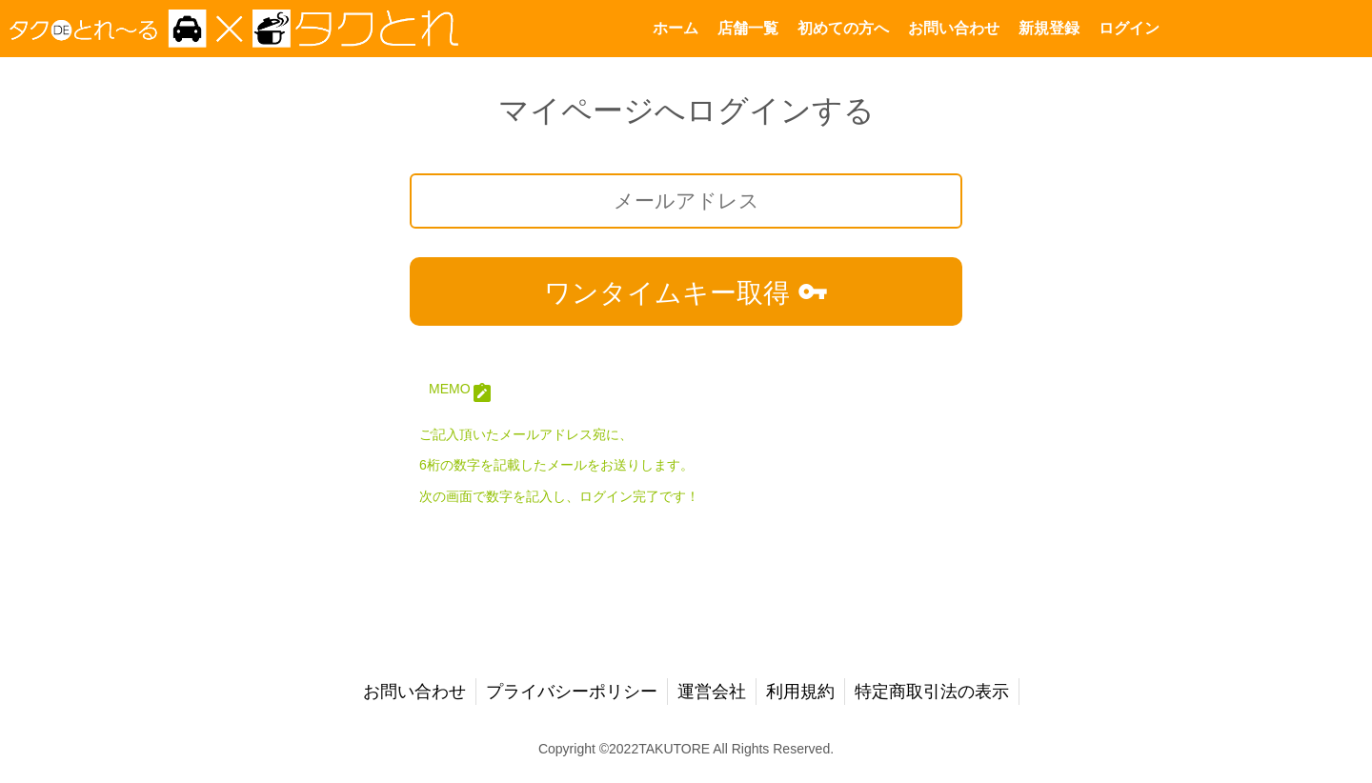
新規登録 (1049, 28)
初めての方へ (843, 28)
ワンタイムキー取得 (686, 292)
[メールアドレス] (686, 201)
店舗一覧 (747, 28)
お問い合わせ (953, 28)
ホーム (675, 28)
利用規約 (800, 691)
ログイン (1129, 28)
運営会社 (711, 691)
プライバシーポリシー (571, 691)
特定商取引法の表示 (932, 691)
